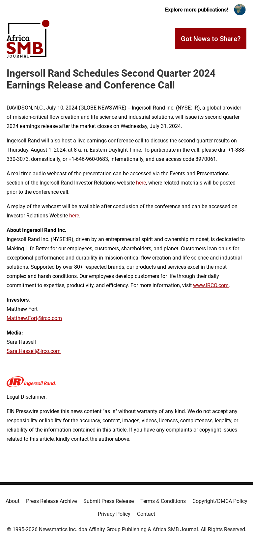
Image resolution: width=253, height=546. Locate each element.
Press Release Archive (51, 501)
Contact (146, 514)
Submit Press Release (108, 501)
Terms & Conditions (163, 501)
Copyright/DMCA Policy (219, 501)
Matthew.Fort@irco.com (34, 318)
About (12, 501)
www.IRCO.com (211, 285)
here (141, 183)
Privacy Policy (114, 514)
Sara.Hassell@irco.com (34, 351)
